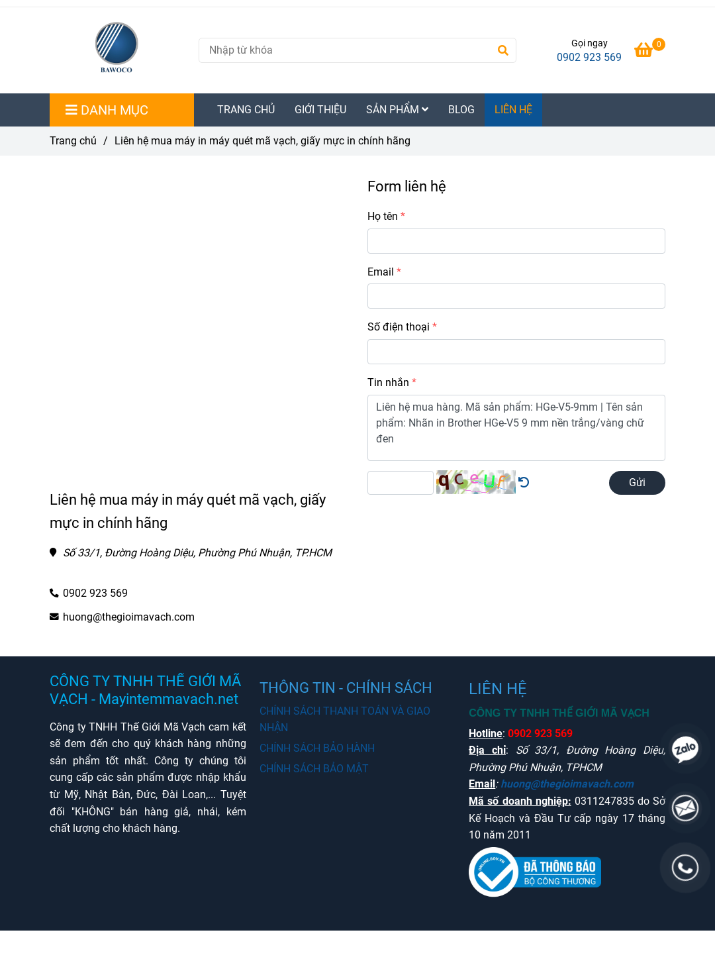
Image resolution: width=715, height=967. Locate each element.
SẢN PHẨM (397, 109)
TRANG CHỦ (246, 109)
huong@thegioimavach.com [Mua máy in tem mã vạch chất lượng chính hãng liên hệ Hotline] (129, 617)
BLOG (461, 109)
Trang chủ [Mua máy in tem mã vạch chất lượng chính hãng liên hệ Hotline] (73, 140)
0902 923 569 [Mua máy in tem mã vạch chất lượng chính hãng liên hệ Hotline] (589, 57)
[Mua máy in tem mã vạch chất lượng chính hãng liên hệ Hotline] (649, 52)
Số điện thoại (398, 327)
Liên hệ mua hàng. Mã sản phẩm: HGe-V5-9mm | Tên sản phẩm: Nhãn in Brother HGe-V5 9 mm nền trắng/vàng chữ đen (516, 428)
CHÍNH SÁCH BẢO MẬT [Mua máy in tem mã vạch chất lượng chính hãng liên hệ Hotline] (314, 768)
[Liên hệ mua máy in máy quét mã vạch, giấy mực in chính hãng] (119, 50)
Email (380, 272)
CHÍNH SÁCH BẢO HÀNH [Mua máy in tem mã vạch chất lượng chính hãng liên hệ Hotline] (317, 748)
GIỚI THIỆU (320, 109)
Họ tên (382, 216)
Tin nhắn (388, 382)
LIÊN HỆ (513, 109)
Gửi (637, 482)
